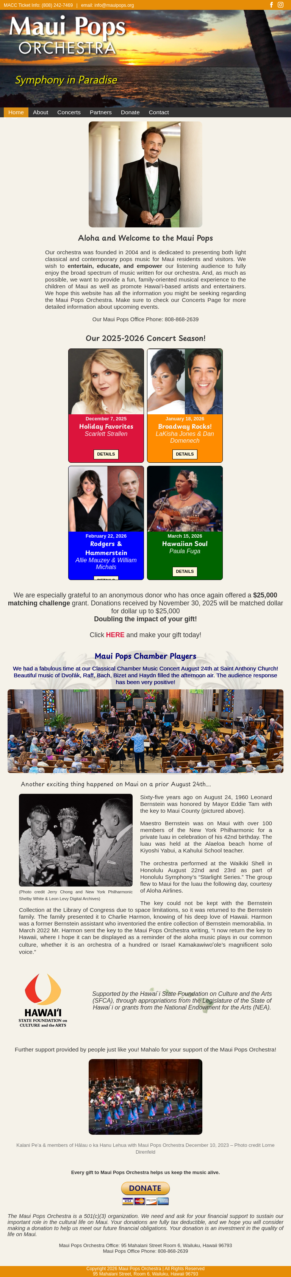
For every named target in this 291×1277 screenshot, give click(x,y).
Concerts (69, 112)
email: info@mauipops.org (107, 5)
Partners (101, 112)
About (40, 112)
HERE (115, 635)
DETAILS (106, 454)
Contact (159, 112)
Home (16, 112)
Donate (130, 112)
